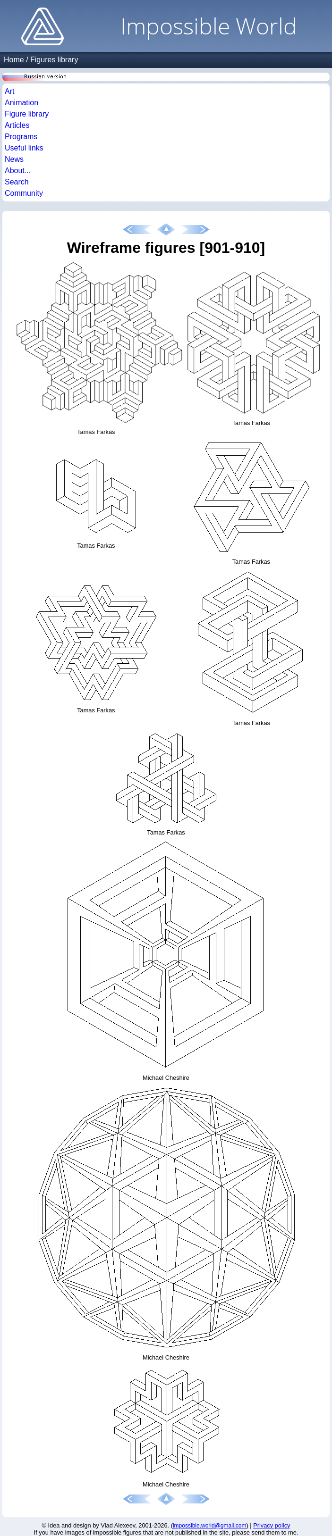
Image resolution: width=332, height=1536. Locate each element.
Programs (21, 137)
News (14, 159)
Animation (21, 103)
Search (17, 182)
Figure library (27, 114)
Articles (17, 125)
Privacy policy (271, 1525)
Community (24, 193)
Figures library (54, 60)
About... (18, 171)
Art (9, 91)
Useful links (24, 148)
